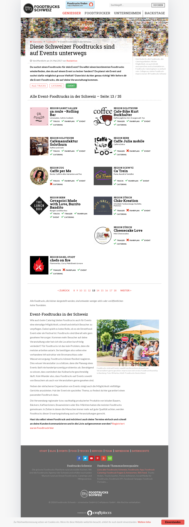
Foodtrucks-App (136, 469)
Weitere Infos (144, 523)
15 (102, 290)
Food (73, 451)
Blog (53, 451)
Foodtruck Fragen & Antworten (122, 472)
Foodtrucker (97, 13)
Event (71, 85)
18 (115, 290)
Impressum (122, 451)
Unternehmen (127, 13)
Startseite (36, 41)
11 (85, 290)
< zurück (63, 290)
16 (106, 290)
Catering (56, 85)
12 (89, 290)
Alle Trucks (39, 85)
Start (43, 451)
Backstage (155, 13)
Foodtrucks (51, 41)
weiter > (126, 290)
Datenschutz (140, 451)
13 (93, 290)
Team (108, 451)
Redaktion (72, 60)
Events (63, 451)
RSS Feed (142, 472)
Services (97, 451)
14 (97, 290)
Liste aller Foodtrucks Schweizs (112, 469)
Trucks (84, 451)
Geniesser (71, 13)
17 (110, 290)
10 (80, 290)
